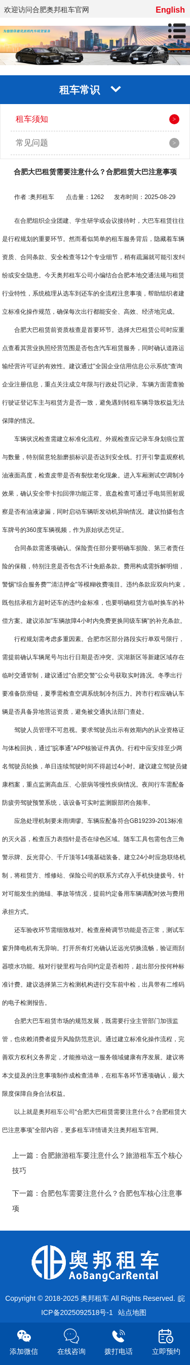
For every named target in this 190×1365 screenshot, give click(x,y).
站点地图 (132, 1312)
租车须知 (32, 119)
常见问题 (32, 142)
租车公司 (63, 1111)
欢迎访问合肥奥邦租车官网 (46, 10)
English (170, 10)
